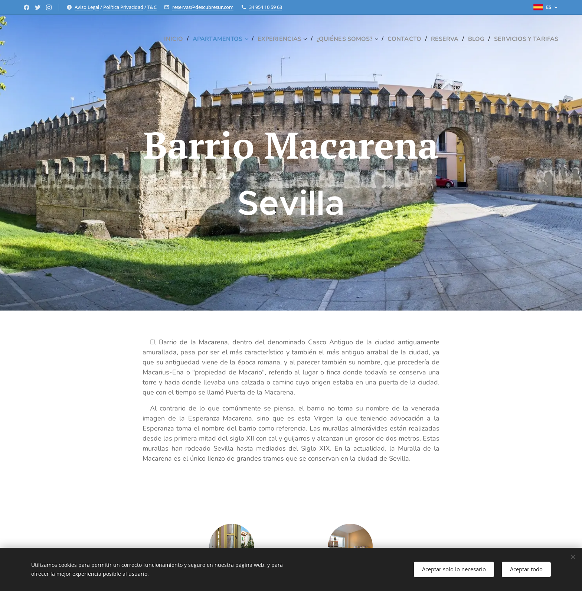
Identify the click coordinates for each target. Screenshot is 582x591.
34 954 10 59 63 (265, 7)
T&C (152, 7)
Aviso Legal (87, 7)
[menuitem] (154, 39)
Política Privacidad (123, 7)
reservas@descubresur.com (202, 7)
